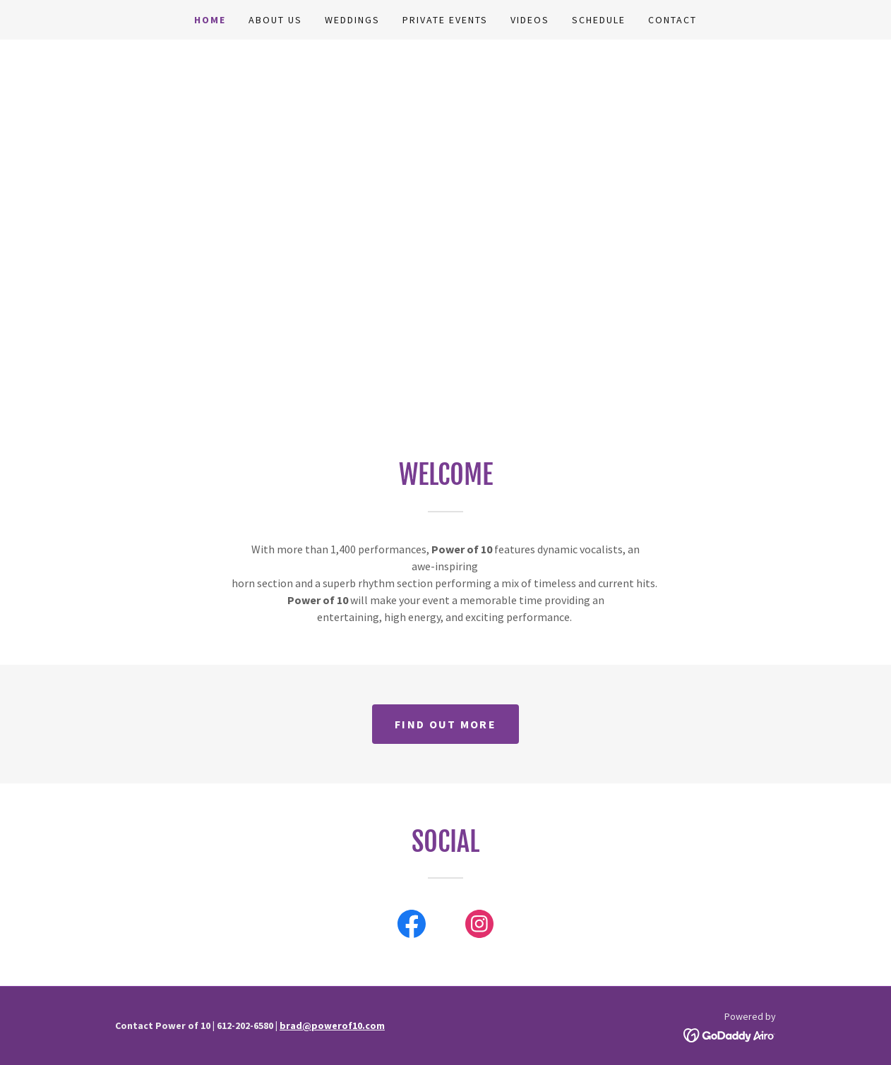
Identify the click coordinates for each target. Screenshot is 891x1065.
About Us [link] (275, 19)
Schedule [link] (599, 19)
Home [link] (210, 19)
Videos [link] (529, 19)
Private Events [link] (445, 19)
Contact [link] (672, 19)
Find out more (445, 724)
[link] (412, 926)
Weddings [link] (352, 19)
